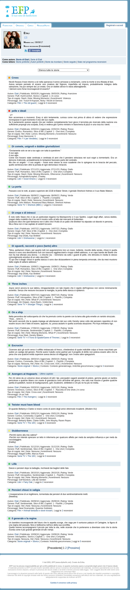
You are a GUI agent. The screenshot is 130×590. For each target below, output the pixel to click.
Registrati (110, 25)
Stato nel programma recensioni (92, 62)
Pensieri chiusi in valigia (26, 490)
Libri (19, 179)
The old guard (30, 103)
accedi (120, 25)
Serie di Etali (36, 59)
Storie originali (23, 366)
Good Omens (30, 179)
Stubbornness (20, 430)
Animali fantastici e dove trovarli (37, 510)
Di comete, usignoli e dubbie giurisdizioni (36, 146)
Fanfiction (7, 25)
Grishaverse (29, 238)
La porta (16, 186)
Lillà (14, 464)
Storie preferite (22, 62)
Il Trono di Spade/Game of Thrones (43, 337)
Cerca (30, 25)
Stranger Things (35, 304)
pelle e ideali (19, 111)
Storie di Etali (22, 59)
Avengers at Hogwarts (24, 374)
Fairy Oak (28, 482)
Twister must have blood (26, 404)
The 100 (31, 423)
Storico (35, 366)
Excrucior (17, 345)
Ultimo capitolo (46, 374)
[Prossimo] (73, 548)
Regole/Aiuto (43, 25)
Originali (20, 25)
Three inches (19, 283)
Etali (16, 93)
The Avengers (30, 397)
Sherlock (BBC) (35, 205)
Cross (15, 77)
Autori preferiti (37, 62)
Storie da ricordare (53, 62)
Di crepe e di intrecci (24, 212)
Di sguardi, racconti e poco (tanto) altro (34, 246)
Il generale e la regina (24, 518)
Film (19, 103)
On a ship (17, 312)
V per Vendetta (30, 138)
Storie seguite (69, 62)
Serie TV (21, 205)
